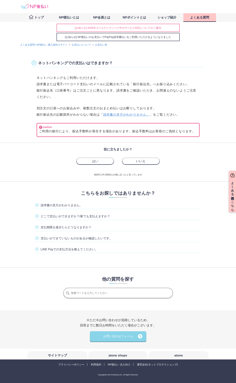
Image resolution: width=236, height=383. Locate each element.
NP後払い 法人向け (119, 364)
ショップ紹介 (166, 17)
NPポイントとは (134, 17)
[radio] (95, 161)
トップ (39, 17)
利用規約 (96, 364)
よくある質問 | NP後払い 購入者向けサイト (43, 44)
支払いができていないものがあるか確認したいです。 (76, 238)
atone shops (117, 355)
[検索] (118, 293)
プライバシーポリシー (71, 364)
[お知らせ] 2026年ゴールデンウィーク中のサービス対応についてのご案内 (118, 27)
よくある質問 (199, 17)
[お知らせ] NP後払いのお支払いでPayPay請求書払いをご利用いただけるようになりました (118, 36)
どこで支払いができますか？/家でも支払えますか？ (75, 216)
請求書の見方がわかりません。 (126, 114)
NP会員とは (101, 17)
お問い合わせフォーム (118, 336)
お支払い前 (101, 44)
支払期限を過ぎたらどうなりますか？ (66, 227)
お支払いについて (81, 44)
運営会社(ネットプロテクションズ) (157, 364)
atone (178, 355)
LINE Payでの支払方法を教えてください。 (69, 249)
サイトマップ (57, 355)
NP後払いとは (69, 17)
